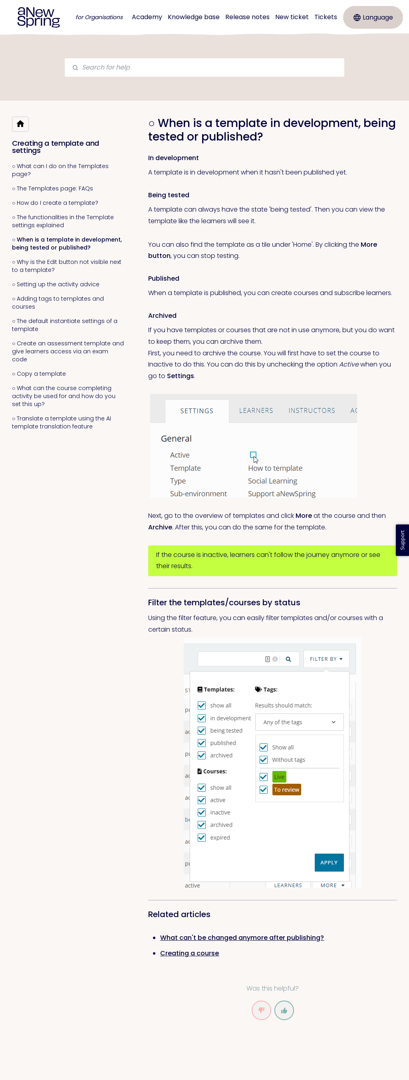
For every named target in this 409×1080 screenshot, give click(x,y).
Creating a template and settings (55, 146)
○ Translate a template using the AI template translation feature (61, 422)
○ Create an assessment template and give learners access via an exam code (68, 351)
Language (373, 17)
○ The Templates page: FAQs (52, 188)
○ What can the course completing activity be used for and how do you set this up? (63, 396)
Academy (147, 17)
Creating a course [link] (189, 953)
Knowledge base (194, 17)
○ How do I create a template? (55, 203)
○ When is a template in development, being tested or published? (67, 244)
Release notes (247, 17)
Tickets (325, 17)
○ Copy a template (39, 374)
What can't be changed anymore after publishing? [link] (242, 937)
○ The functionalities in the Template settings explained (63, 221)
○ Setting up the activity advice (55, 284)
